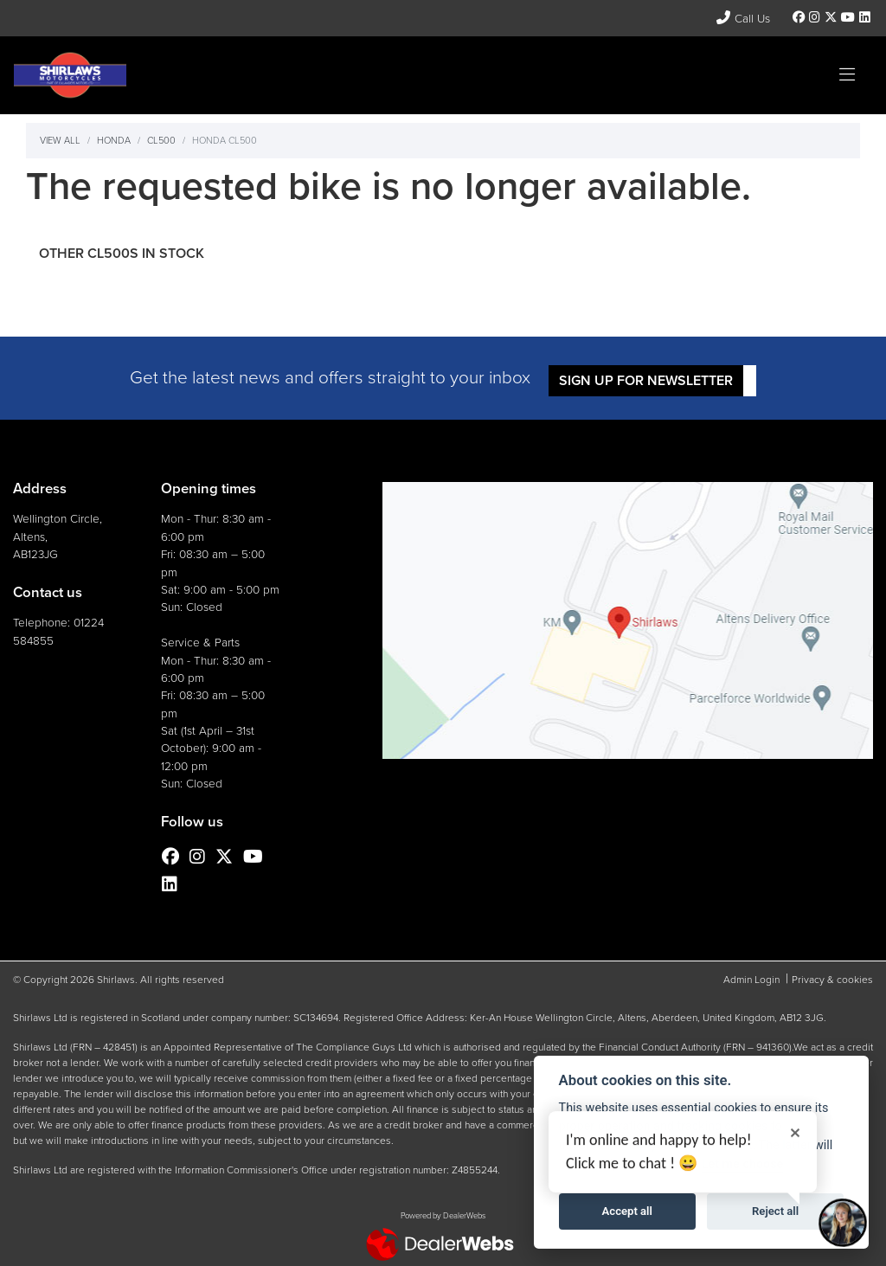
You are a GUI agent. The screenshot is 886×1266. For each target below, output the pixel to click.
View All (60, 140)
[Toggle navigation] (847, 75)
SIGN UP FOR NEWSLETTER (649, 380)
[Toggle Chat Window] (843, 1223)
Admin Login (751, 979)
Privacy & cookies (832, 979)
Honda (114, 140)
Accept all (627, 1211)
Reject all (775, 1211)
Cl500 (161, 140)
